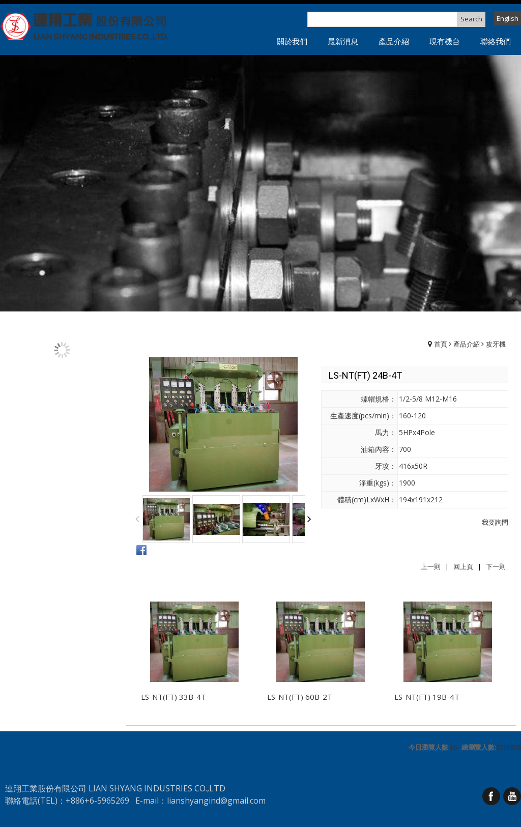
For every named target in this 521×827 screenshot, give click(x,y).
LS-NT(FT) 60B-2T (299, 697)
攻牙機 (496, 344)
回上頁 (463, 566)
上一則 (431, 566)
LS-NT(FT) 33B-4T (173, 697)
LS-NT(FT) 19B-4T (426, 697)
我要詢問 (495, 522)
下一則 (496, 566)
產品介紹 (466, 344)
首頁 (440, 344)
